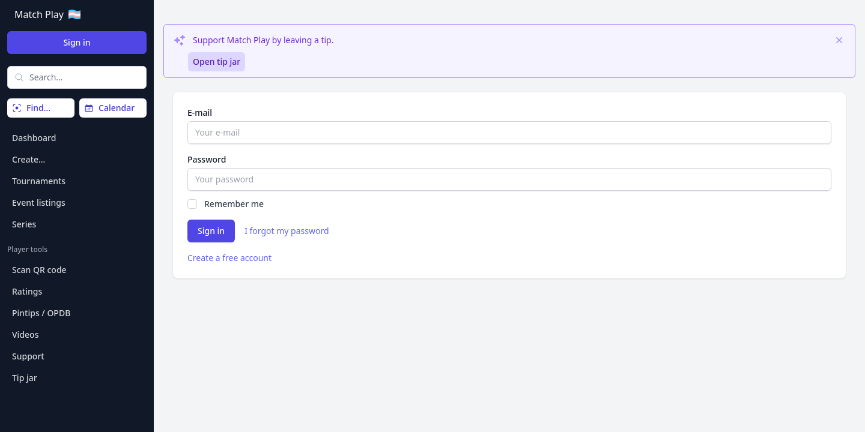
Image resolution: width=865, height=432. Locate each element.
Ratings (27, 291)
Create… (28, 159)
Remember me (234, 203)
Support (28, 356)
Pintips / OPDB (41, 313)
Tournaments (38, 181)
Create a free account (229, 257)
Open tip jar (216, 61)
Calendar (109, 107)
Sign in (76, 42)
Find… (31, 107)
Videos (25, 334)
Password (206, 159)
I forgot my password (286, 230)
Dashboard (34, 137)
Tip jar (24, 377)
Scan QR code (39, 269)
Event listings (38, 202)
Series (24, 224)
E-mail (199, 112)
